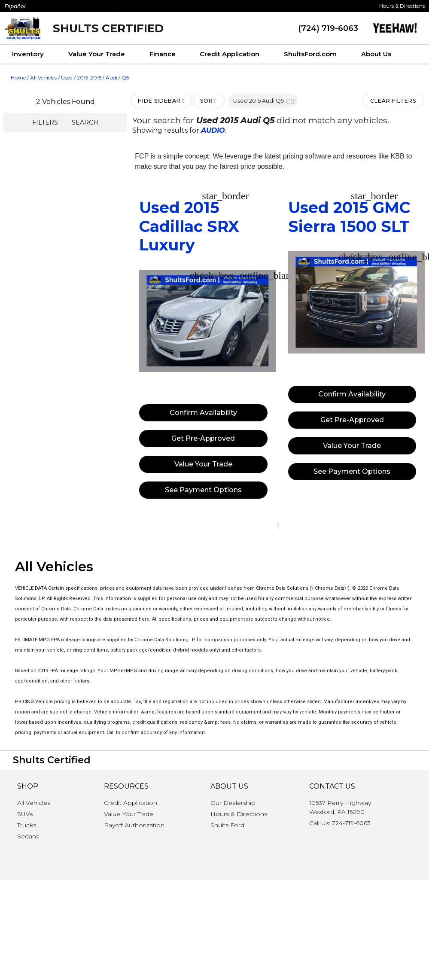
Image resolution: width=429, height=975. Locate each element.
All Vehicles (43, 77)
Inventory (28, 54)
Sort (208, 101)
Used (67, 77)
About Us (376, 54)
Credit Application (229, 54)
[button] (291, 100)
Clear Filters (393, 101)
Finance (162, 54)
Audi (111, 77)
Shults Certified (108, 28)
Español (14, 6)
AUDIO (213, 130)
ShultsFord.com (310, 54)
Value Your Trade (96, 54)
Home (18, 77)
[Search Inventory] (416, 55)
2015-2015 (89, 77)
